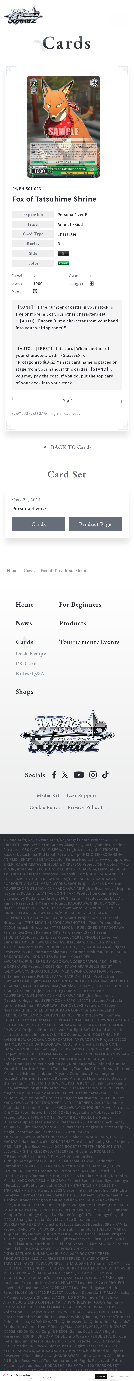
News (24, 623)
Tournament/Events (89, 641)
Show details (124, 1376)
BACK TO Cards (71, 447)
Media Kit (48, 795)
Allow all (101, 1376)
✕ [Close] (130, 1374)
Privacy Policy (48, 1378)
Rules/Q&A (30, 673)
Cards (38, 524)
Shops (25, 691)
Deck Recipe (31, 653)
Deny (113, 1376)
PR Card (26, 663)
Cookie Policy (45, 807)
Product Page (95, 524)
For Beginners (80, 604)
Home (13, 570)
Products (72, 623)
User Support (82, 795)
